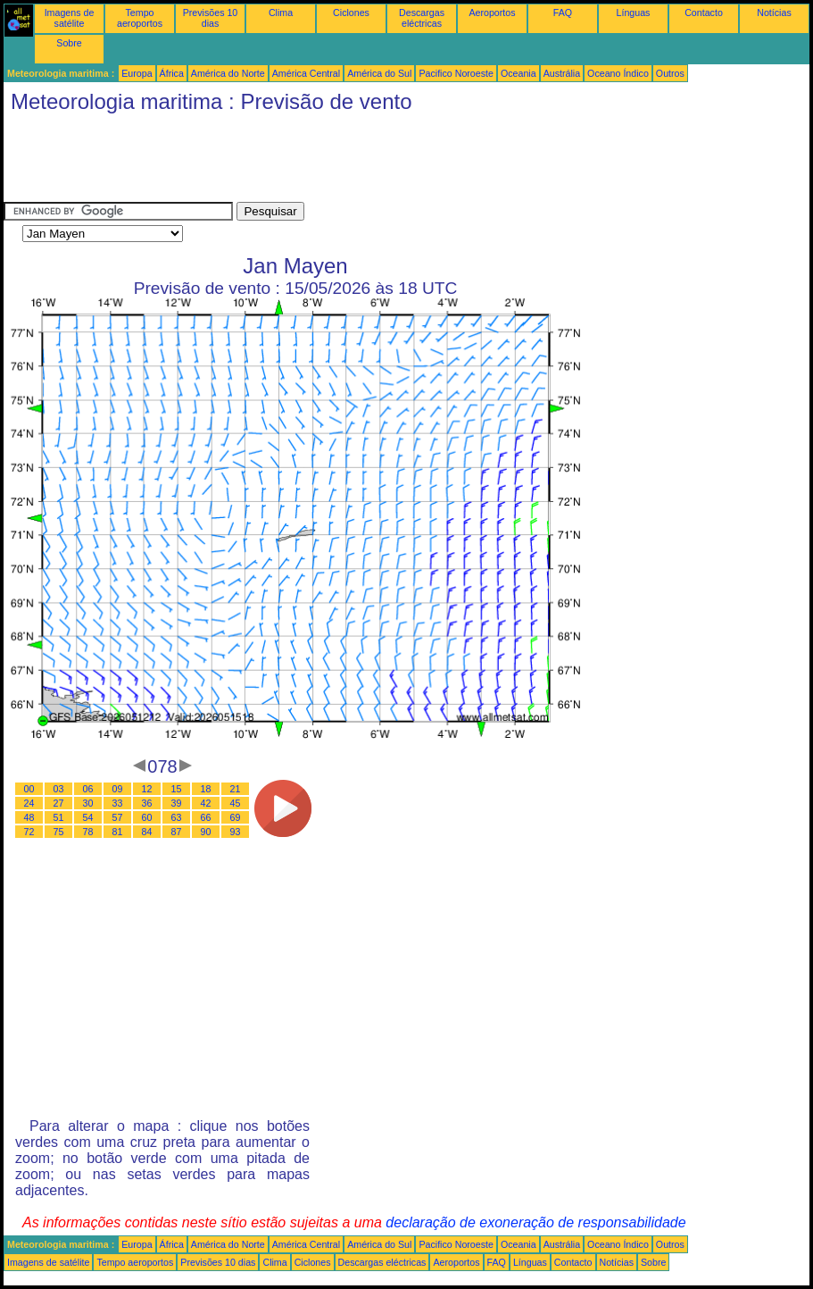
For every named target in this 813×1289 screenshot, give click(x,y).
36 (147, 803)
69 (235, 817)
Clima (281, 12)
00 (29, 788)
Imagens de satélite (70, 18)
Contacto (703, 12)
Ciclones (351, 12)
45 (235, 803)
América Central (306, 73)
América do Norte (228, 73)
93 (235, 831)
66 (206, 817)
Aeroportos (492, 12)
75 (59, 831)
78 (88, 831)
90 (206, 831)
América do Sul (379, 73)
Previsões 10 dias (210, 18)
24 (29, 803)
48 (29, 817)
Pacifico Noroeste (456, 73)
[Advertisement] (328, 161)
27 (59, 803)
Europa (136, 73)
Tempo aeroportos (139, 18)
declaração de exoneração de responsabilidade (535, 1222)
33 (117, 803)
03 (59, 788)
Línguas (634, 12)
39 (176, 803)
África (172, 73)
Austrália (561, 73)
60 (147, 817)
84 (147, 831)
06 (88, 788)
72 (29, 831)
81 (117, 831)
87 (176, 831)
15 (176, 788)
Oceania (518, 73)
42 (206, 803)
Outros (670, 73)
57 (117, 817)
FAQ (562, 12)
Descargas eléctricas (421, 18)
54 (88, 817)
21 (235, 788)
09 (117, 788)
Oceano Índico (618, 73)
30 (88, 803)
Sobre (68, 43)
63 (176, 817)
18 (206, 788)
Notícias (774, 12)
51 (59, 817)
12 (147, 788)
